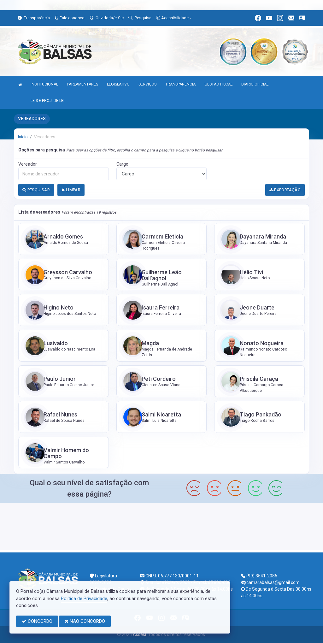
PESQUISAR (36, 189)
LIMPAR (71, 189)
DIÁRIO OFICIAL (254, 84)
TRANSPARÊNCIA (180, 84)
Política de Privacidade (84, 598)
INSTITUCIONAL (44, 84)
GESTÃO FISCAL (218, 84)
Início (23, 136)
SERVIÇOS (147, 84)
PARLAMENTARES (82, 84)
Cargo (122, 164)
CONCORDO (37, 621)
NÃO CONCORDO (85, 621)
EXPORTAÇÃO (285, 189)
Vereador (27, 164)
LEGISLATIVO (118, 84)
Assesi (139, 634)
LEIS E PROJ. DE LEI (47, 100)
